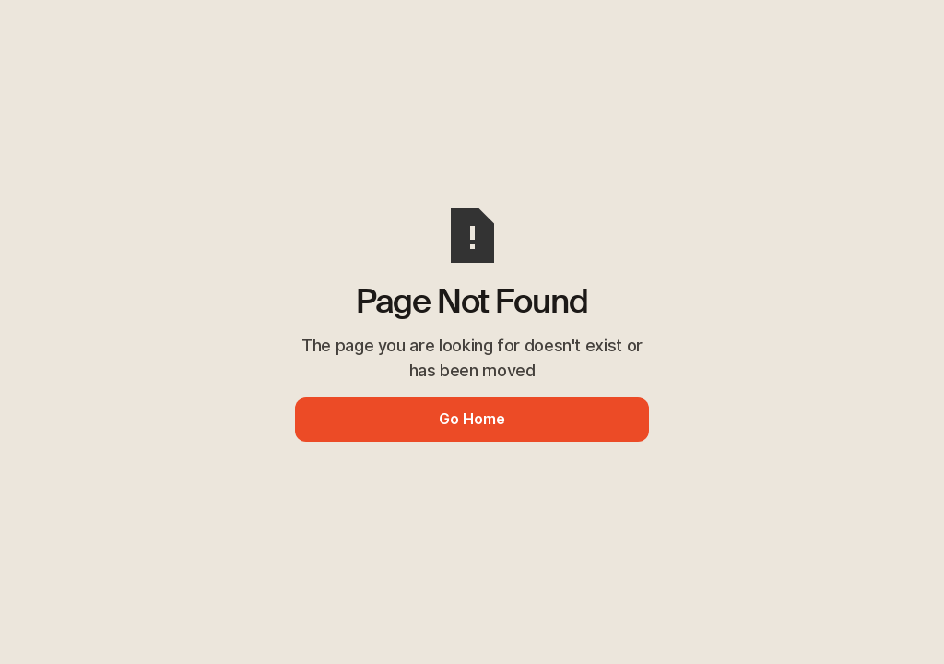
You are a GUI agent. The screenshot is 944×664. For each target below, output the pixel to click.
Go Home (472, 419)
